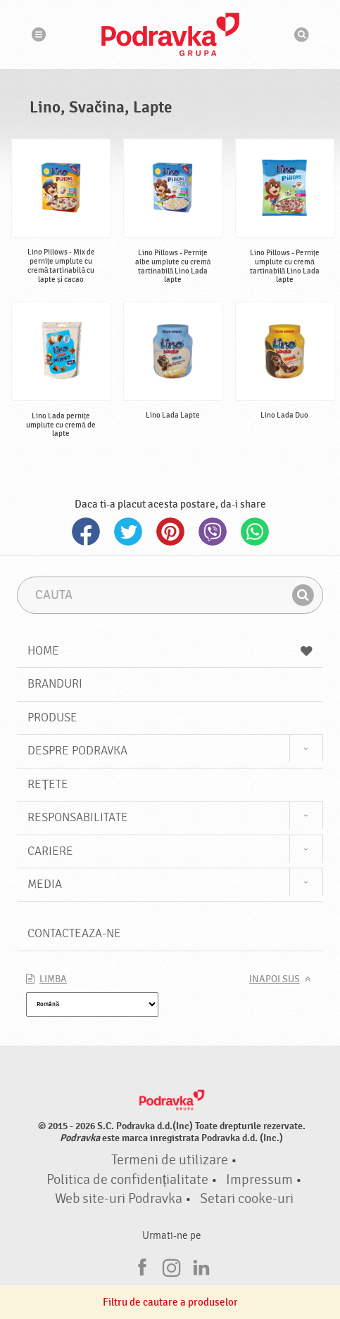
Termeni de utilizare (169, 1160)
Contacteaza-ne (74, 933)
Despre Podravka (77, 750)
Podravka (170, 34)
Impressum (259, 1180)
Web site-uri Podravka (118, 1199)
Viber (213, 531)
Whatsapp (255, 531)
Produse (52, 717)
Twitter (128, 531)
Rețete (47, 784)
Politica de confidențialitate (127, 1180)
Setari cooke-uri (247, 1199)
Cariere (50, 851)
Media (44, 884)
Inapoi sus (274, 979)
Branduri (54, 683)
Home (170, 650)
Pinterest (170, 531)
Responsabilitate (77, 817)
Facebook (86, 531)
